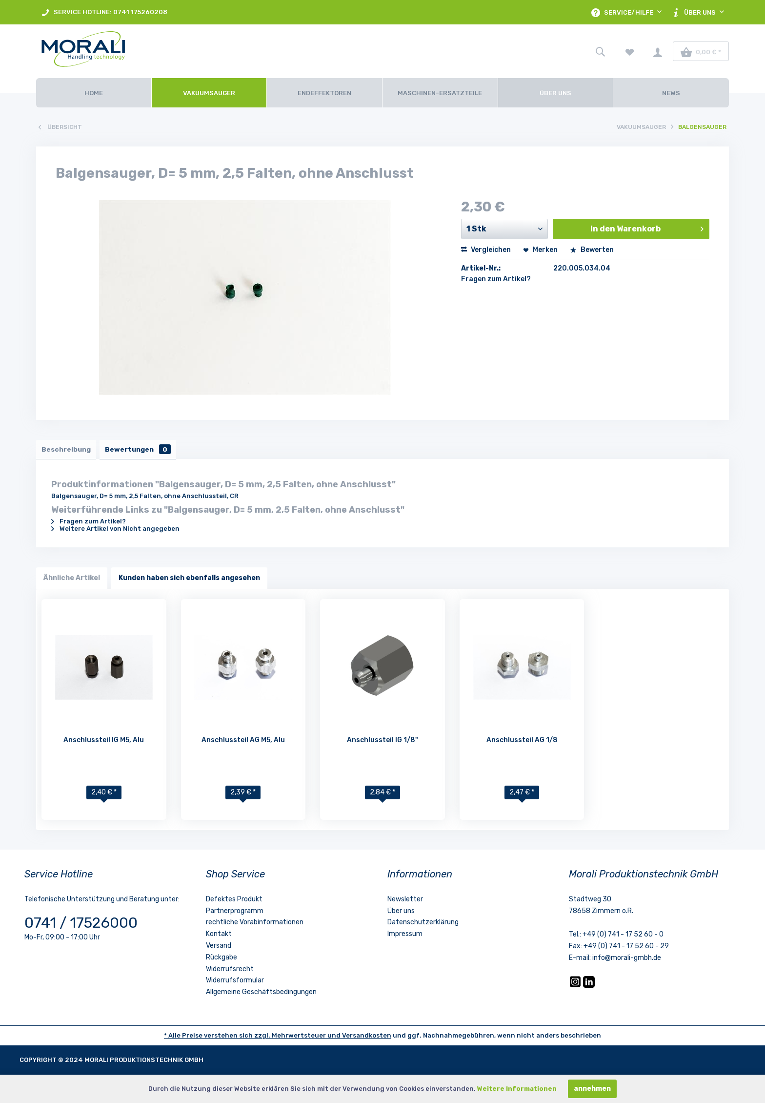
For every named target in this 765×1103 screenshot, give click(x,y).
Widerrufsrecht (230, 971)
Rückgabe (221, 960)
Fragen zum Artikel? (496, 279)
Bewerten (592, 250)
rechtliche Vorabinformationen (254, 925)
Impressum (405, 936)
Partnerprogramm (234, 913)
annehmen (592, 1088)
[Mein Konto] (657, 51)
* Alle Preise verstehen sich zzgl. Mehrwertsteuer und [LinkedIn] (253, 1037)
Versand (218, 948)
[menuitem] (104, 12)
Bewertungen (144, 450)
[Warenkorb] (701, 51)
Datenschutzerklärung (423, 925)
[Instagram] (576, 988)
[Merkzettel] (630, 51)
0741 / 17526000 (81, 925)
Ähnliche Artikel (71, 580)
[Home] (93, 92)
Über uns (401, 913)
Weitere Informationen (517, 1088)
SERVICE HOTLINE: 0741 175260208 (104, 12)
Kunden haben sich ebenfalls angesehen (189, 580)
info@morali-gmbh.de (626, 960)
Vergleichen (486, 250)
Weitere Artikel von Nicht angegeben (115, 531)
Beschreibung (68, 450)
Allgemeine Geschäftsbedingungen (261, 994)
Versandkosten (366, 1037)
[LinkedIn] (589, 988)
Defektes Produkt (234, 901)
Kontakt (219, 936)
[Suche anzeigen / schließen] (600, 51)
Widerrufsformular (235, 983)
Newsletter (405, 901)
